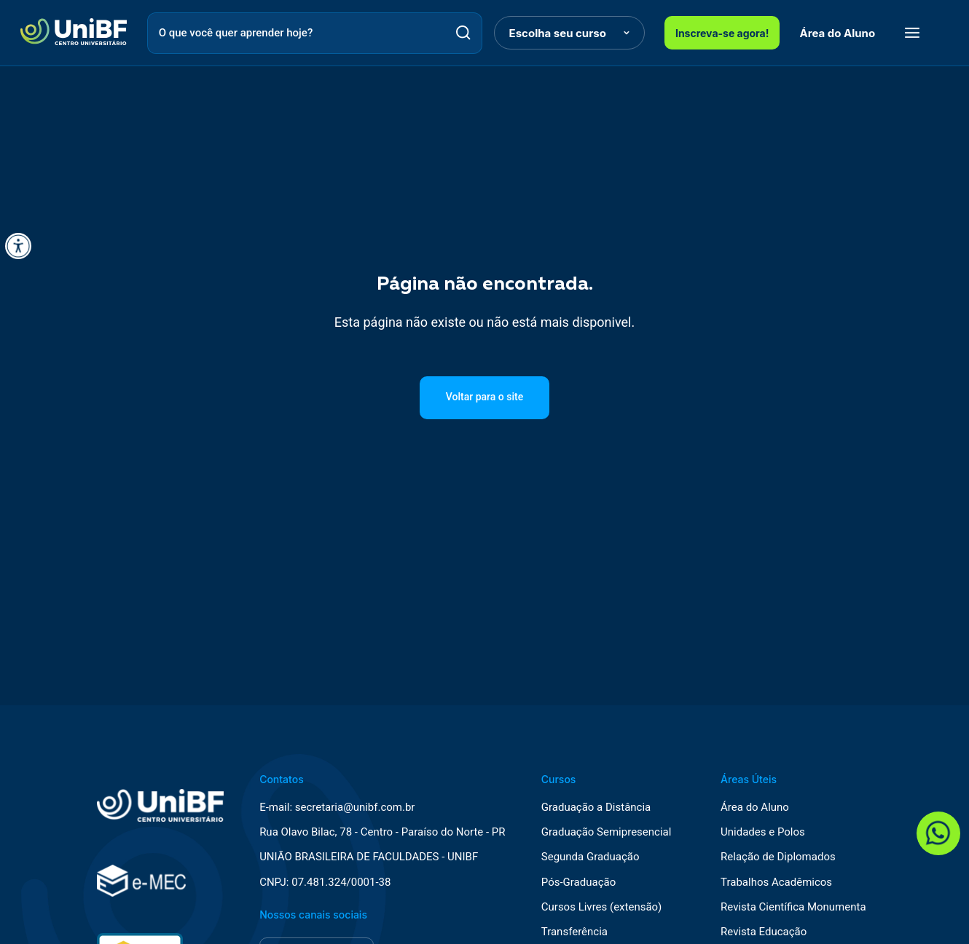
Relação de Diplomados (778, 857)
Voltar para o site (484, 396)
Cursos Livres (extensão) (601, 907)
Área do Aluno (838, 33)
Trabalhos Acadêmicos (776, 882)
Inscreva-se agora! (722, 33)
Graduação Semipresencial (606, 832)
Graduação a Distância (596, 807)
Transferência (574, 932)
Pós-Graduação (578, 882)
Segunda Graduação (590, 857)
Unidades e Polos (763, 832)
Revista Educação (764, 932)
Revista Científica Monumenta (793, 907)
